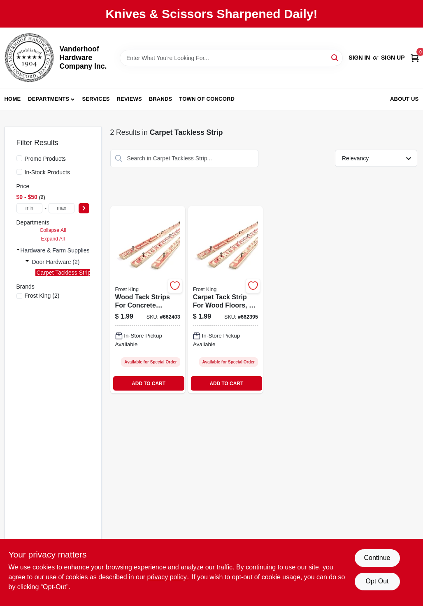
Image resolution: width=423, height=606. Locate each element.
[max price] (62, 208)
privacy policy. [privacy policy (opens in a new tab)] (167, 577)
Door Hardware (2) (56, 262)
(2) (42, 295)
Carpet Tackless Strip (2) (68, 272)
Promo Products (45, 159)
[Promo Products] (19, 158)
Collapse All (53, 230)
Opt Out (376, 581)
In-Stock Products (47, 172)
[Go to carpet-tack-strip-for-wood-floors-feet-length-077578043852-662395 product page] (225, 299)
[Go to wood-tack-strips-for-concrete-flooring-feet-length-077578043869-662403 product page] (147, 299)
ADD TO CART (148, 383)
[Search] (335, 57)
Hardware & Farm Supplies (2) (59, 250)
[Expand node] (18, 249)
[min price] (29, 208)
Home (13, 99)
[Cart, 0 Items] (415, 57)
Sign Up (393, 57)
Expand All (53, 239)
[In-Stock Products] (19, 172)
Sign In (359, 57)
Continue (377, 557)
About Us (404, 99)
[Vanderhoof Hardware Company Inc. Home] (29, 57)
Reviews (129, 99)
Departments (48, 99)
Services (96, 99)
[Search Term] (231, 58)
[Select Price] (84, 208)
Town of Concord (207, 99)
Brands (160, 99)
